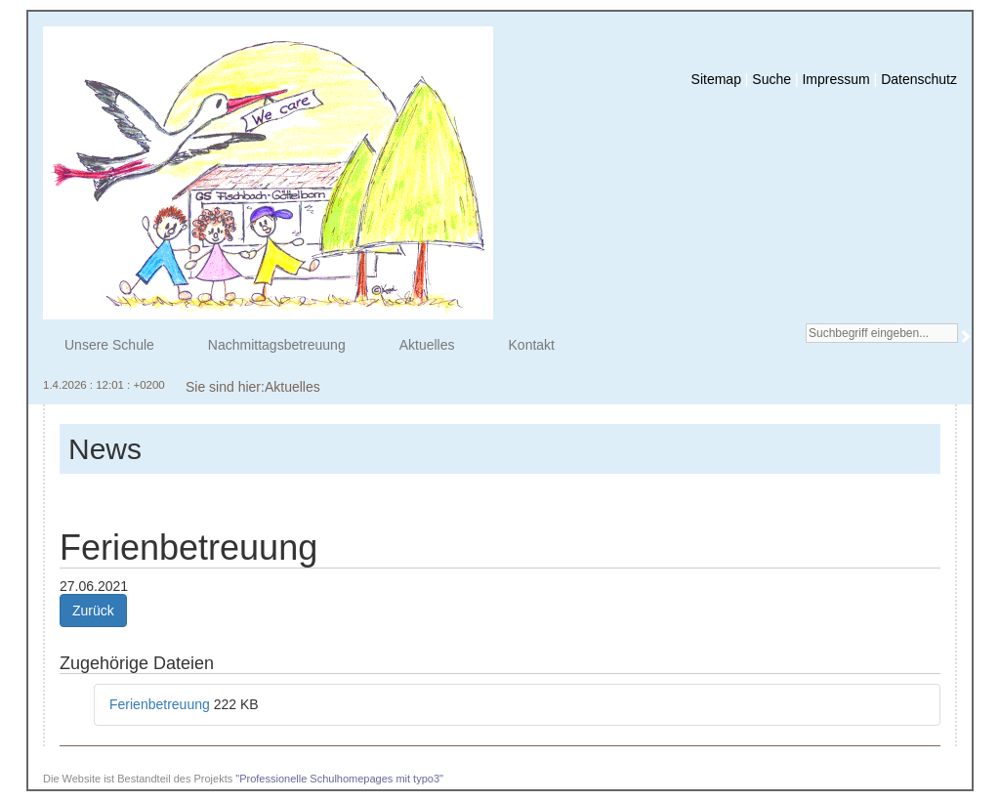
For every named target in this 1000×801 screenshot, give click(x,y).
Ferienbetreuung (161, 704)
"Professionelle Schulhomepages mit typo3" (339, 778)
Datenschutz (919, 79)
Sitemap (716, 79)
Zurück (93, 610)
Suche (771, 79)
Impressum (835, 79)
